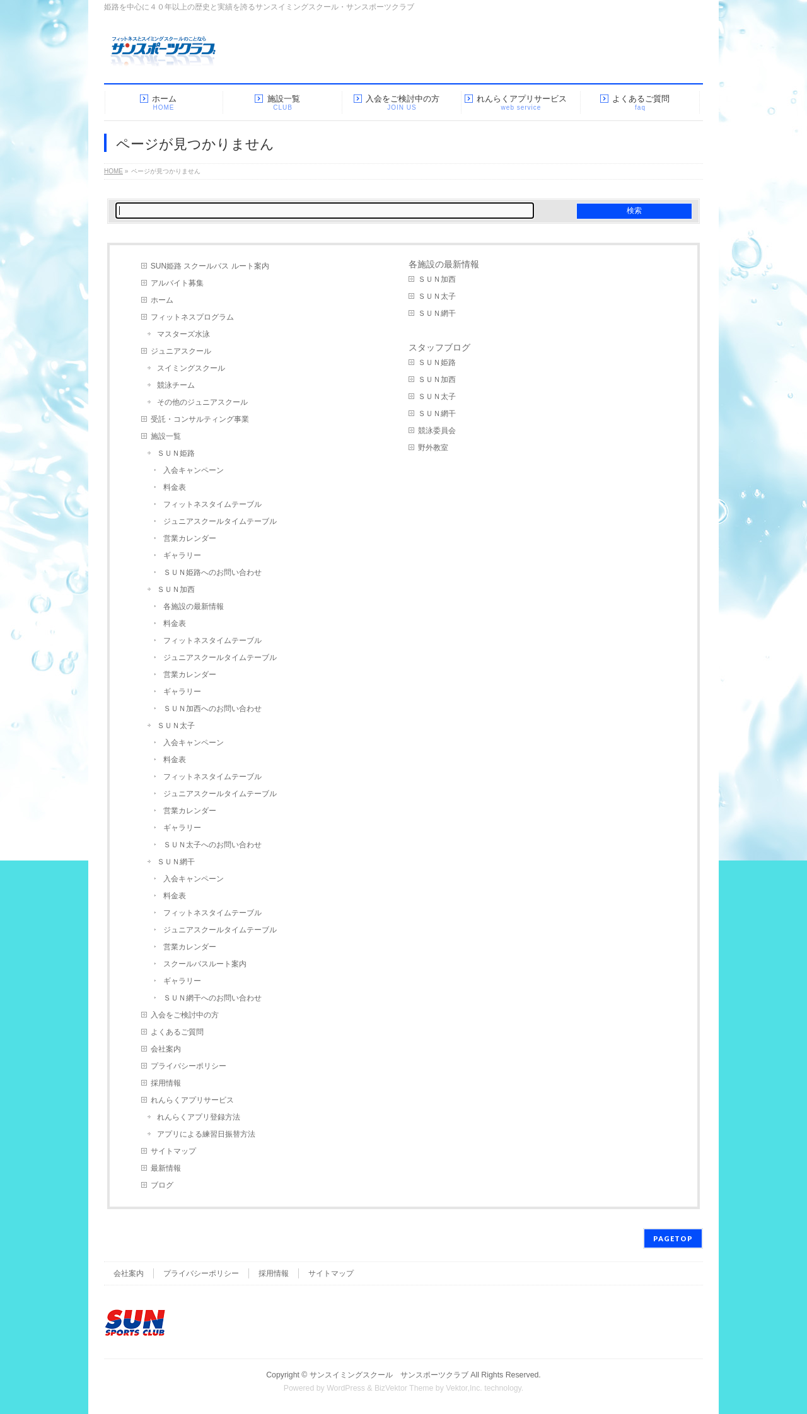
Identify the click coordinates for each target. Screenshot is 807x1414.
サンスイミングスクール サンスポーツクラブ (389, 1375)
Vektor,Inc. (464, 1388)
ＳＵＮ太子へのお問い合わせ (212, 844)
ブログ (162, 1185)
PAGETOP (673, 1238)
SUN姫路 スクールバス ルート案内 (210, 266)
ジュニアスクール (181, 351)
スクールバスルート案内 (205, 963)
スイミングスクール (191, 368)
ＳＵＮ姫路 (176, 453)
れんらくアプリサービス (192, 1100)
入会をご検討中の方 (185, 1015)
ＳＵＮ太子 (176, 725)
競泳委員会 (437, 430)
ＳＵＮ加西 (176, 589)
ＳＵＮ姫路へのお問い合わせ (212, 572)
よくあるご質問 (177, 1032)
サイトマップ (173, 1151)
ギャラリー (182, 555)
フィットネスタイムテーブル (212, 504)
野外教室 (433, 447)
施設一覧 (166, 436)
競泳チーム (176, 385)
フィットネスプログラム (192, 317)
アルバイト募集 (177, 283)
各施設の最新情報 (193, 606)
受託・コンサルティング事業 (200, 419)
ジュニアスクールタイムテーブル (220, 521)
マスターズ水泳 (183, 334)
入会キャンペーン (193, 470)
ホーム (162, 300)
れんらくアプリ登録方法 (198, 1117)
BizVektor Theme (404, 1388)
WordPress (346, 1388)
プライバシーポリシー (188, 1066)
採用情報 (166, 1083)
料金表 (174, 487)
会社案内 (166, 1049)
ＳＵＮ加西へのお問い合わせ (212, 708)
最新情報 (166, 1168)
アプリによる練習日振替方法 (206, 1134)
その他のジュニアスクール (202, 402)
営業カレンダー (189, 538)
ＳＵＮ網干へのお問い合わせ (212, 998)
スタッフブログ (439, 347)
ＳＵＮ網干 (176, 861)
